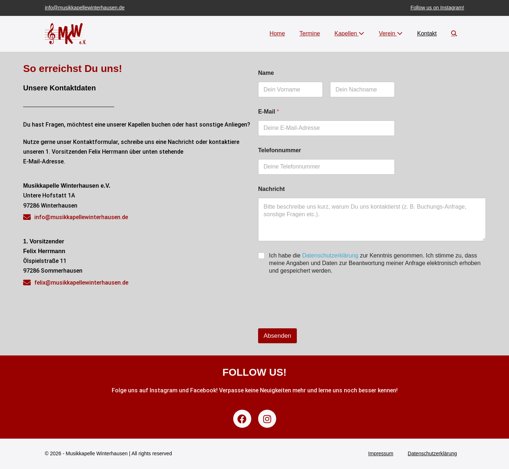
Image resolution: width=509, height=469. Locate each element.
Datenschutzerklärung (330, 255)
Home (277, 33)
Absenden (277, 335)
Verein (391, 33)
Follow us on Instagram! (437, 7)
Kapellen (349, 33)
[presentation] (313, 311)
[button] (454, 33)
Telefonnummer (279, 150)
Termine (309, 33)
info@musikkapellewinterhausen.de (84, 7)
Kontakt (427, 33)
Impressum (380, 453)
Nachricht (271, 189)
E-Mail (268, 111)
